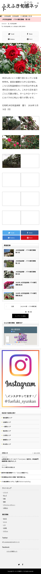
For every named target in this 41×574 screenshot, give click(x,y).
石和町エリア (7, 422)
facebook (31, 2)
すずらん (5, 531)
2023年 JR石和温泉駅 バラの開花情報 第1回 (26, 283)
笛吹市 (23, 26)
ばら (12, 26)
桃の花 (5, 519)
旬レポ (5, 495)
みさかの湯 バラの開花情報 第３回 (28, 307)
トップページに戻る (20, 316)
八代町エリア (7, 435)
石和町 (20, 26)
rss (25, 2)
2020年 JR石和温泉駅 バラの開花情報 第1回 (26, 294)
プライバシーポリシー (9, 505)
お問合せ (5, 508)
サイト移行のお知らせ (8, 467)
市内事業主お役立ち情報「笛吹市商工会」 (13, 477)
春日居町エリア (7, 418)
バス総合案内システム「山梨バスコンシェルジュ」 (16, 481)
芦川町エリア (7, 444)
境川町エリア (7, 431)
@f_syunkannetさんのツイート (11, 542)
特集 (4, 499)
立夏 (12, 306)
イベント (5, 492)
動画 (4, 502)
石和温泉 (15, 26)
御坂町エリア (7, 440)
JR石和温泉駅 (13, 23)
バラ (4, 525)
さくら (5, 522)
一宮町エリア (7, 426)
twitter (28, 2)
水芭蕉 (5, 528)
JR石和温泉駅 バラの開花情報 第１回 (26, 262)
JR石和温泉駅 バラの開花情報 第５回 (26, 251)
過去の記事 (37, 453)
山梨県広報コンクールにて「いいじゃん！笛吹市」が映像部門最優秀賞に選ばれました (20, 460)
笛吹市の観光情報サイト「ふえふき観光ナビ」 (15, 473)
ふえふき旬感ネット (20, 7)
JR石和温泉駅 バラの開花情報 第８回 (26, 273)
